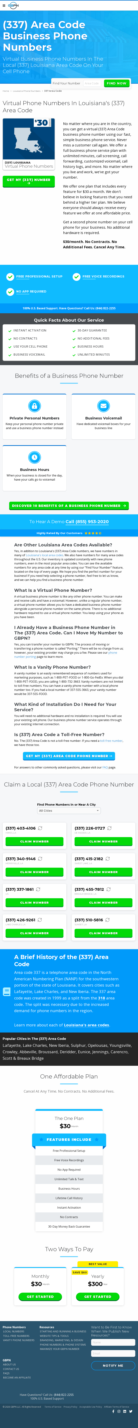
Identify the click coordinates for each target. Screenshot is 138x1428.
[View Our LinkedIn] (124, 1411)
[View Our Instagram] (118, 1411)
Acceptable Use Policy (90, 1406)
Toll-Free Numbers (16, 1336)
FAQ (105, 767)
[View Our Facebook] (112, 1411)
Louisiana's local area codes (44, 555)
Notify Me (113, 1365)
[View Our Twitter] (130, 1411)
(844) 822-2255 (105, 308)
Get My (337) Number (29, 181)
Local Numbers (13, 1331)
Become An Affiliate (17, 1377)
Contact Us (11, 1369)
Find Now (117, 83)
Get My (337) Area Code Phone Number (69, 756)
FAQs (6, 1373)
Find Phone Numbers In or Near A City (66, 804)
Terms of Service (53, 1406)
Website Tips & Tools (54, 1336)
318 (101, 998)
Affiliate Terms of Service (116, 1406)
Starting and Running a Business (63, 1331)
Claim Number (34, 841)
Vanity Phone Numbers (18, 1340)
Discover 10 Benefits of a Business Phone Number (69, 506)
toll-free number (111, 741)
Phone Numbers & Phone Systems (63, 1344)
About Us (9, 1364)
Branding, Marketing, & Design (61, 1340)
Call (87, 521)
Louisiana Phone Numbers (28, 91)
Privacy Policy (70, 1406)
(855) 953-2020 (92, 521)
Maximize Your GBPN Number (59, 1349)
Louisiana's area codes (86, 1025)
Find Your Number (66, 83)
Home (7, 91)
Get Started (40, 1297)
